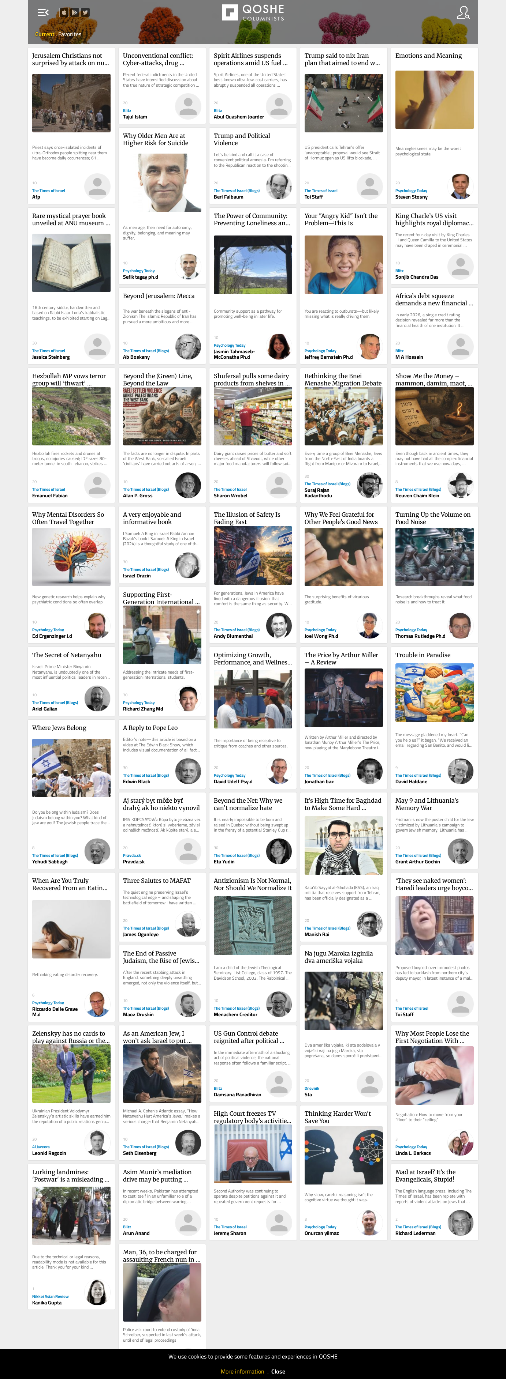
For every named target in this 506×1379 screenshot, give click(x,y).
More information (242, 1371)
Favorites (69, 34)
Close (278, 1371)
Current (45, 34)
